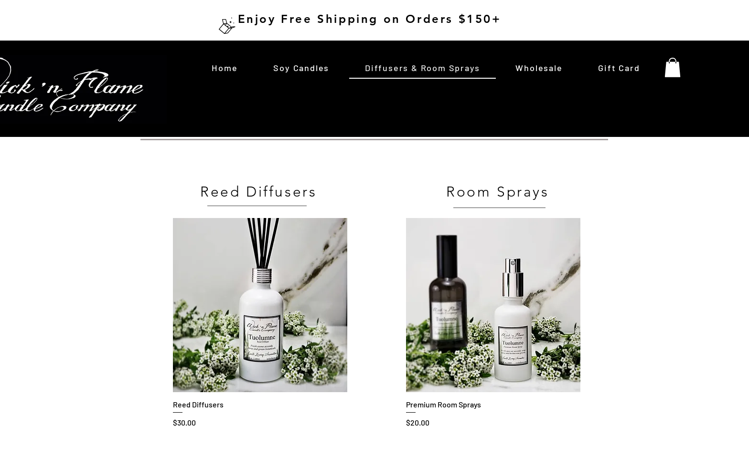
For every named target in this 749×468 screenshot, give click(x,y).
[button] (672, 67)
